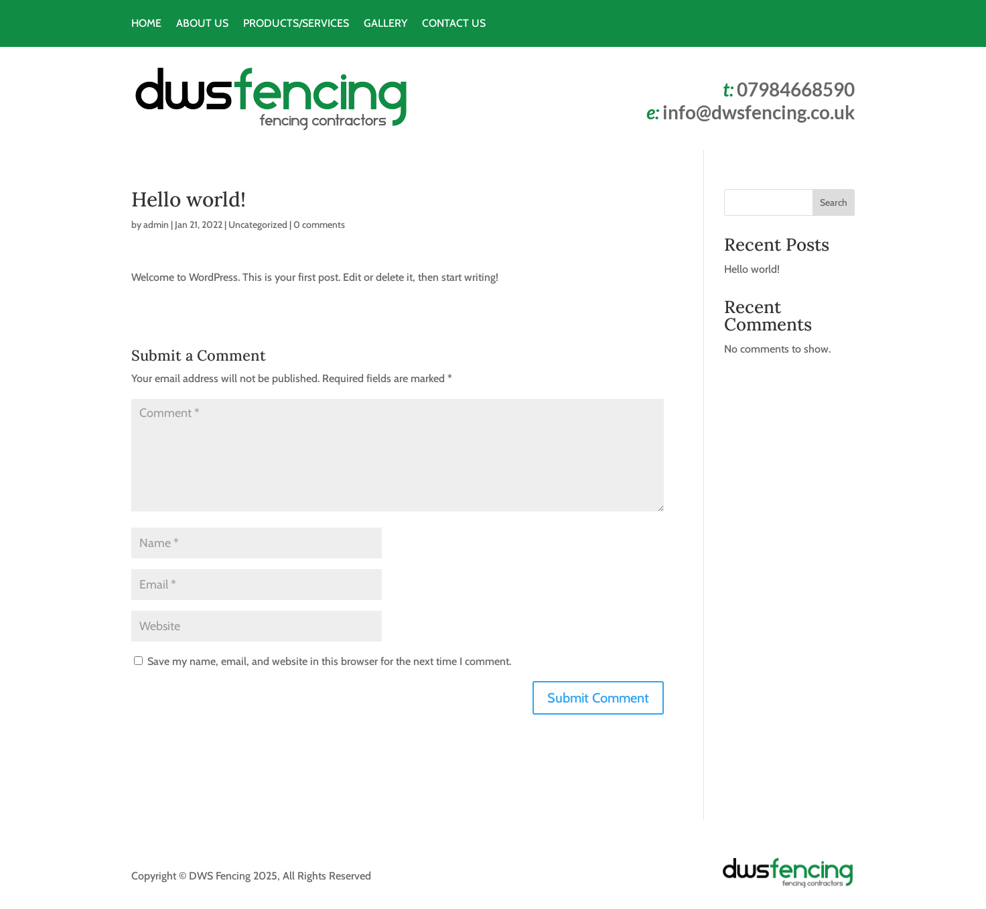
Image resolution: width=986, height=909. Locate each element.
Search (833, 202)
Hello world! (752, 269)
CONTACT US (454, 24)
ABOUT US (202, 24)
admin (156, 225)
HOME (146, 24)
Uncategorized (257, 225)
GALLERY (385, 24)
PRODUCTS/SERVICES (296, 24)
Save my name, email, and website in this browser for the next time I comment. (329, 661)
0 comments (319, 225)
